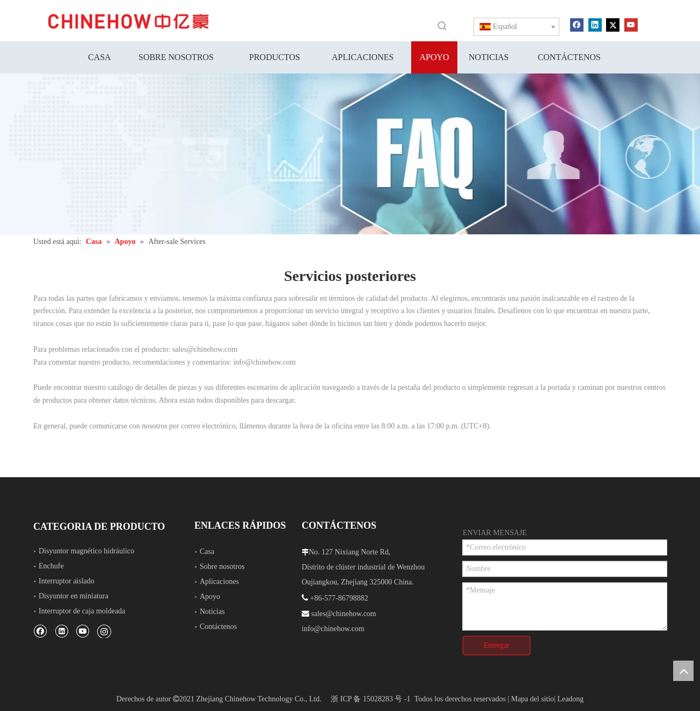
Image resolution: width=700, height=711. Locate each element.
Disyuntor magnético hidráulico (86, 551)
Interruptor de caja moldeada (82, 611)
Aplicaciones (219, 581)
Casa (207, 551)
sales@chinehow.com (204, 349)
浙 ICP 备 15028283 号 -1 (370, 699)
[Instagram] (104, 631)
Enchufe (51, 566)
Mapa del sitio (532, 699)
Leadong (570, 699)
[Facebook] (577, 24)
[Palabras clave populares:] (442, 25)
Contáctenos (218, 627)
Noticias (212, 612)
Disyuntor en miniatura (73, 596)
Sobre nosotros (222, 566)
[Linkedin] (595, 24)
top (683, 671)
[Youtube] (631, 24)
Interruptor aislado (66, 581)
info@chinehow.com (264, 362)
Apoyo (210, 596)
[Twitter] (612, 24)
